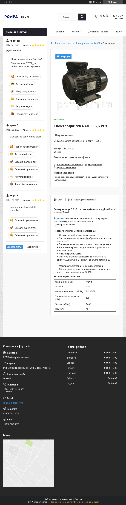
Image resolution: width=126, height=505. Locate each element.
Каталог (76, 31)
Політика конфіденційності (87, 502)
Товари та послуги (64, 43)
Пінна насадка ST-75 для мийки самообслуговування (25, 65)
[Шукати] (82, 17)
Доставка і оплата (98, 31)
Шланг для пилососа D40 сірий (26, 59)
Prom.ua (78, 499)
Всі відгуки (32, 247)
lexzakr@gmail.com (13, 403)
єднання (59, 218)
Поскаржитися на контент (62, 502)
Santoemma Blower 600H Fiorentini (23, 208)
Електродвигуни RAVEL (88, 43)
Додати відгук (14, 247)
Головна (59, 31)
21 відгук (97, 2)
